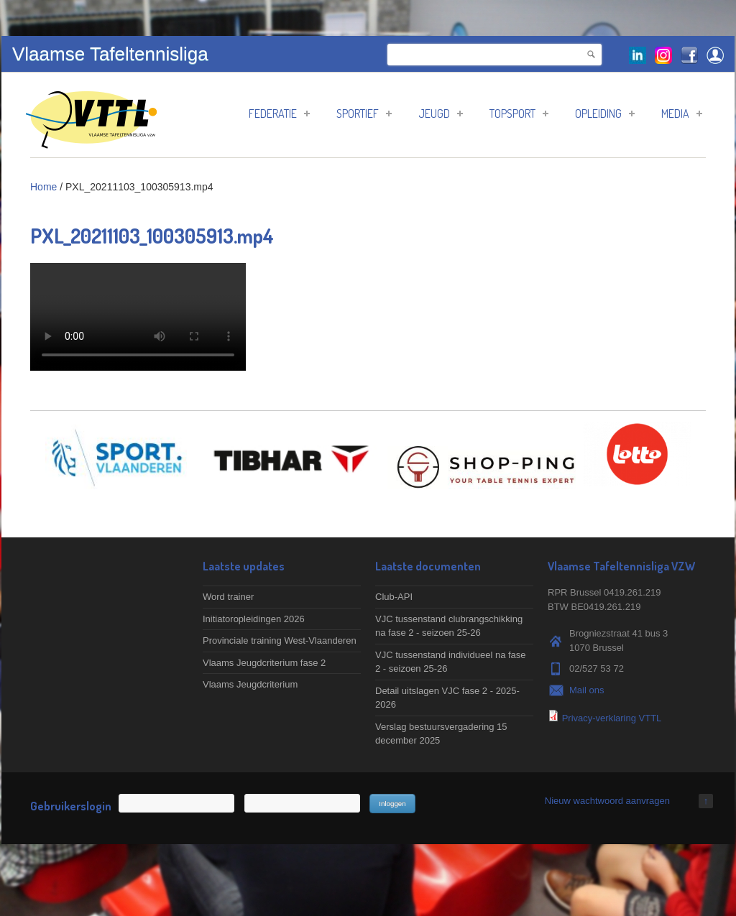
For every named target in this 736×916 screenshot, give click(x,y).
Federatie (279, 113)
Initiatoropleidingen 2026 (254, 619)
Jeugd (440, 113)
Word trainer (228, 596)
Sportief (364, 113)
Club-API (394, 596)
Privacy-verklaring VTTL (612, 718)
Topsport (518, 113)
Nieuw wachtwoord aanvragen (607, 800)
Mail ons (586, 690)
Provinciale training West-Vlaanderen (279, 640)
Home (43, 187)
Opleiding (605, 113)
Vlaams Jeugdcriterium (250, 684)
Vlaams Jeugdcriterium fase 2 (264, 662)
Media (681, 113)
